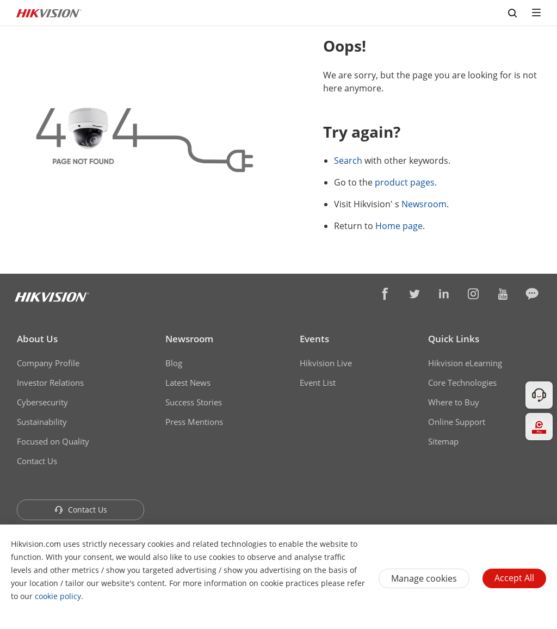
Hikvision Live (326, 362)
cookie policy (58, 596)
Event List (318, 382)
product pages (405, 182)
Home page (399, 226)
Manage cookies (424, 578)
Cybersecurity (42, 402)
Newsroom (424, 204)
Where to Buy (453, 402)
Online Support (456, 421)
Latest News (188, 382)
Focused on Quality (53, 441)
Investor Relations (50, 382)
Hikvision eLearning (465, 362)
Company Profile (48, 362)
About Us (37, 338)
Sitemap (443, 441)
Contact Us (37, 460)
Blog (173, 362)
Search (348, 160)
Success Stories (193, 402)
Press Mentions (194, 421)
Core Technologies (462, 382)
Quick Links (453, 338)
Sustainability (42, 421)
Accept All (514, 578)
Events (314, 338)
